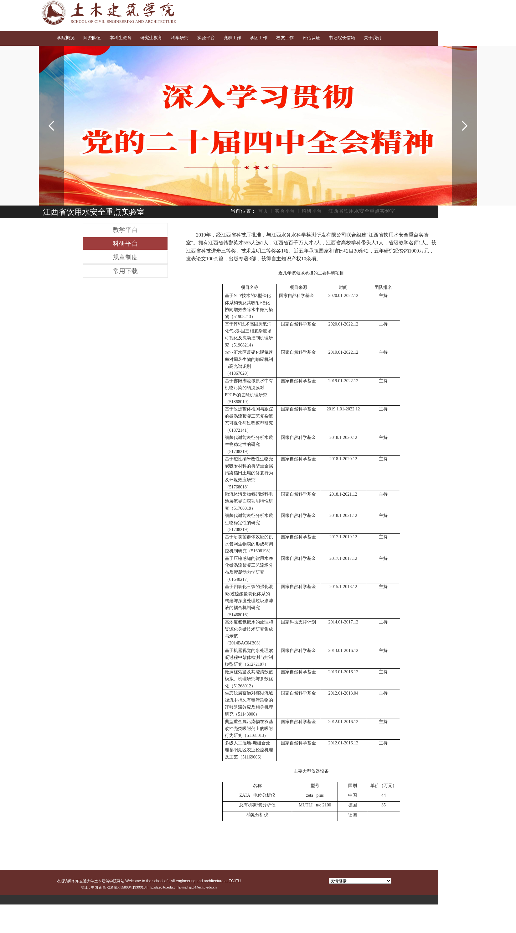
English (442, 5)
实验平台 (285, 211)
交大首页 (420, 5)
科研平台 (312, 211)
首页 (263, 211)
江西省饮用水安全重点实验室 (361, 211)
